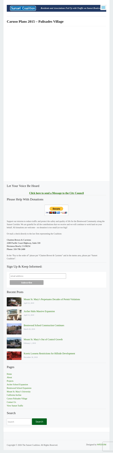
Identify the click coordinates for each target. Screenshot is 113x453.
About (9, 377)
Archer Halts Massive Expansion (39, 311)
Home (9, 374)
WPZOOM (101, 445)
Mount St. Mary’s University (19, 392)
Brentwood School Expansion (19, 388)
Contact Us (11, 402)
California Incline (14, 395)
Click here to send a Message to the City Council (56, 193)
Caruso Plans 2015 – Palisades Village (35, 21)
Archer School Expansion (17, 384)
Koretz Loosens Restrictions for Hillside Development (49, 353)
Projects (10, 381)
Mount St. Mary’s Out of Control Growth (43, 339)
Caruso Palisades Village (17, 399)
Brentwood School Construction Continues (44, 325)
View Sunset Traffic (15, 406)
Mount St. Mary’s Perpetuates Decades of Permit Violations (52, 299)
